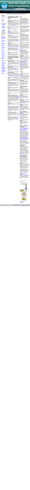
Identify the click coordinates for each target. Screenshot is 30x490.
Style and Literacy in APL (4, 43)
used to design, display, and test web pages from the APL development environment (24, 130)
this (24, 123)
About (9, 11)
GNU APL (21, 163)
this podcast (13, 36)
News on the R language (3, 56)
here (9, 53)
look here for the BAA (10, 46)
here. (23, 159)
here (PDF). (9, 93)
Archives (24, 11)
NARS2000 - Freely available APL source (4, 71)
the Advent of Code (16, 96)
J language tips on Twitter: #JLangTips (4, 27)
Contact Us (27, 205)
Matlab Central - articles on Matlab (4, 58)
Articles (13, 11)
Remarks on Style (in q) (3, 45)
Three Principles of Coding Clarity (4, 41)
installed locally (25, 128)
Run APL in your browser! (4, 53)
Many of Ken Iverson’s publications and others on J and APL (4, 37)
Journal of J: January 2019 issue (3, 48)
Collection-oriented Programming (3, 65)
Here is (21, 117)
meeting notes (14, 25)
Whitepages (19, 11)
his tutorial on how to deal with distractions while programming (24, 138)
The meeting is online (15, 80)
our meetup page (10, 75)
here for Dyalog (17, 46)
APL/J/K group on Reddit (4, 25)
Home (5, 11)
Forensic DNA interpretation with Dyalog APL (4, 68)
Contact (15, 12)
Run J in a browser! (3, 51)
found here (21, 41)
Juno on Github (3, 21)
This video (21, 56)
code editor (22, 113)
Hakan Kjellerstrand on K (4, 74)
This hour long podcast (11, 32)
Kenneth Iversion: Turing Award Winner (4, 63)
